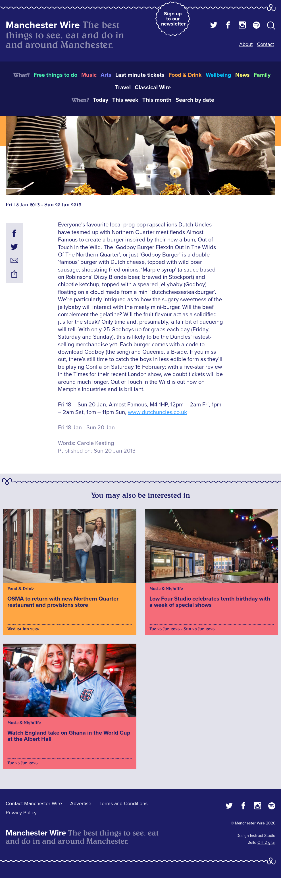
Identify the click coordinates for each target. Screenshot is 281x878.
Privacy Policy (21, 812)
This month (157, 100)
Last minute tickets (140, 75)
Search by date (195, 100)
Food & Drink (185, 75)
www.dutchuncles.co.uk (157, 412)
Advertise (80, 803)
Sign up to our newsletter (173, 18)
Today (100, 100)
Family (262, 75)
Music (89, 75)
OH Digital (266, 842)
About (246, 44)
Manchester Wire (43, 25)
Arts (106, 75)
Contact (265, 44)
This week (125, 100)
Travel (123, 87)
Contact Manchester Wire (34, 803)
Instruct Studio (262, 835)
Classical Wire (153, 87)
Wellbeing (218, 75)
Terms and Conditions (123, 803)
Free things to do (55, 75)
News (242, 75)
